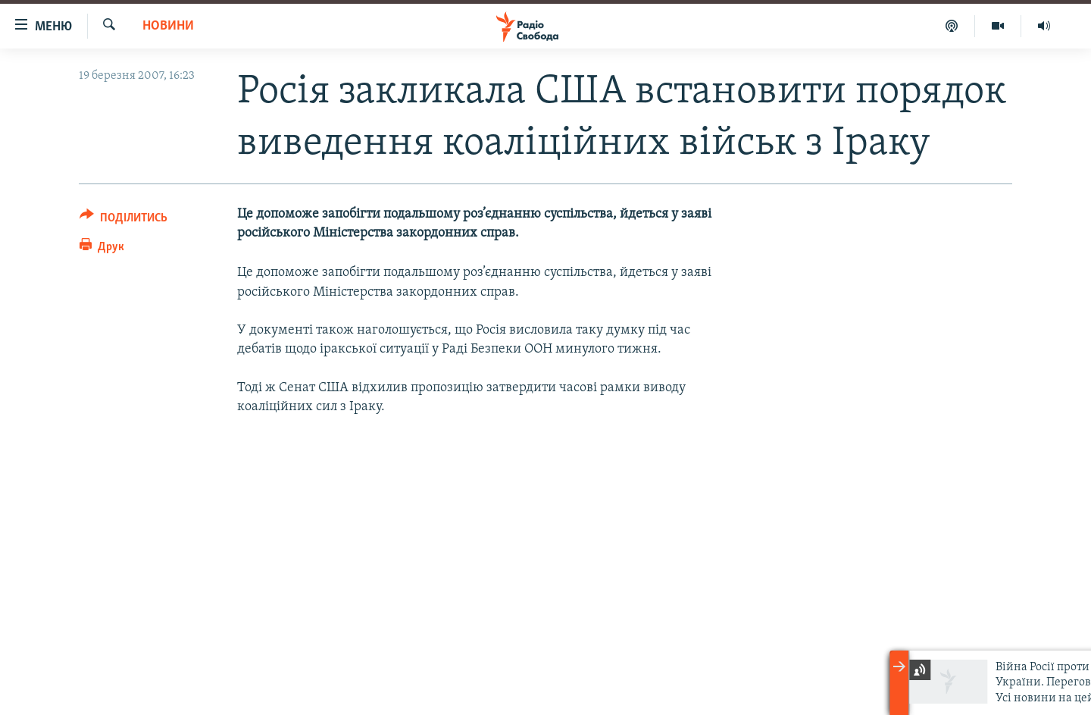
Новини (168, 26)
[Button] (123, 220)
